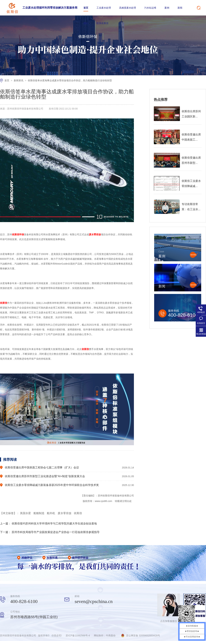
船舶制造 (39, 513)
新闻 (180, 7)
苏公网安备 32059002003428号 (143, 635)
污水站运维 (150, 7)
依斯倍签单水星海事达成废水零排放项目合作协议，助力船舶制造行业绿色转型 (70, 80)
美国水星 (26, 513)
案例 (166, 7)
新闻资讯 (19, 80)
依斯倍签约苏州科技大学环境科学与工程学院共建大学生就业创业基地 (54, 523)
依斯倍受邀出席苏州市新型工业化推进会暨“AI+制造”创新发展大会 (45, 476)
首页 (85, 7)
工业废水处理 (103, 7)
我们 (85, 23)
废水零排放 (65, 513)
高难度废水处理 (127, 7)
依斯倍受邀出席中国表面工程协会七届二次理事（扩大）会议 (42, 467)
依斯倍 (78, 513)
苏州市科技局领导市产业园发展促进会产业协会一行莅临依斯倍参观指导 (56, 532)
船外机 (51, 513)
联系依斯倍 (102, 23)
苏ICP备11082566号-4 (78, 635)
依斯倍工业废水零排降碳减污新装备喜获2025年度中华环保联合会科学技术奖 (52, 485)
